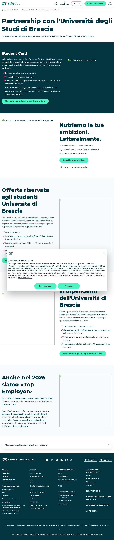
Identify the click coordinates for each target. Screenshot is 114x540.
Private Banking (93, 491)
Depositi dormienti (91, 525)
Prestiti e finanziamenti (38, 492)
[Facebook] (47, 460)
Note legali (21, 525)
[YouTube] (56, 460)
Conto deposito (35, 473)
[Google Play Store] (90, 460)
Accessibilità (57, 530)
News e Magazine (8, 489)
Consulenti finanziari (37, 508)
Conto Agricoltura (92, 479)
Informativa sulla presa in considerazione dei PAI (10, 512)
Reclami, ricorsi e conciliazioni (71, 525)
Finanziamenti (63, 476)
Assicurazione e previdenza (67, 479)
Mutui (32, 499)
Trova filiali (5, 473)
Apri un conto (35, 483)
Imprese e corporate (66, 492)
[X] (71, 460)
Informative (6, 502)
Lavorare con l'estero (65, 501)
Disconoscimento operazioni (12, 499)
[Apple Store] (105, 460)
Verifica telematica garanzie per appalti (98, 498)
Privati (16, 10)
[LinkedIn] (61, 460)
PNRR (60, 486)
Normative (5, 496)
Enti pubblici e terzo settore (98, 505)
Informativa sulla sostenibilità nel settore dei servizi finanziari (13, 506)
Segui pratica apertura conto (40, 486)
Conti (32, 479)
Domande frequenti (8, 479)
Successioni (6, 483)
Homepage (7, 10)
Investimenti (34, 502)
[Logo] (11, 3)
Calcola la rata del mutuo (38, 505)
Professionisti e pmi (66, 470)
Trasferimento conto (37, 476)
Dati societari (10, 525)
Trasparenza (104, 525)
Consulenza (90, 485)
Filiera (88, 475)
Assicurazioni (34, 496)
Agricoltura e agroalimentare (93, 471)
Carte (32, 489)
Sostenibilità (91, 511)
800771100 (36, 534)
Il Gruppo (5, 470)
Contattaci (5, 476)
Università (25, 10)
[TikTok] (52, 460)
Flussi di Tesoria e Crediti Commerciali (66, 496)
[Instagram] (66, 460)
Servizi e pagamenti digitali (11, 486)
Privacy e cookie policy (51, 525)
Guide (4, 492)
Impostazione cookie (34, 525)
